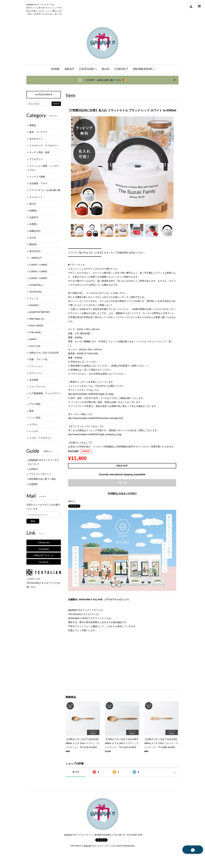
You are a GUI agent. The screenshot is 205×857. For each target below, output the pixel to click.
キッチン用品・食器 (39, 152)
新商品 (32, 125)
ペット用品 (35, 417)
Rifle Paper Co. (37, 319)
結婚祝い (33, 210)
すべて (75, 772)
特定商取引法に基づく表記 (42, 479)
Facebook (44, 561)
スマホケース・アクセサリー (43, 145)
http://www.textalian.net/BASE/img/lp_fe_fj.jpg (90, 394)
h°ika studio (35, 332)
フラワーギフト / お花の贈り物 (44, 190)
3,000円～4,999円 (38, 271)
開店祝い (33, 244)
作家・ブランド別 (38, 359)
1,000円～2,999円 (38, 264)
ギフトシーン (36, 373)
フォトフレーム (37, 386)
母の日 (32, 203)
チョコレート (36, 197)
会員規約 (33, 484)
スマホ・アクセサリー (40, 438)
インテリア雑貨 (37, 176)
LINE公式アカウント (43, 555)
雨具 (31, 411)
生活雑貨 (33, 380)
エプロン (33, 424)
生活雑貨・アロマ (38, 183)
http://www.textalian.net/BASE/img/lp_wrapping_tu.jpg (94, 434)
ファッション (36, 366)
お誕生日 (33, 217)
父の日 (32, 237)
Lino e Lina (34, 346)
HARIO (32, 339)
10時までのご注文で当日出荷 (44, 352)
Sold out (122, 482)
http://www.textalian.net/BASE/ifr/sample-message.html (95, 418)
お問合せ (33, 469)
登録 (33, 521)
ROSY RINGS (36, 325)
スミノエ (33, 298)
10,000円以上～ (37, 285)
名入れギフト (36, 139)
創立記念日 (35, 251)
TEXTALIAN (35, 291)
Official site (43, 542)
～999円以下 (35, 258)
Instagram (44, 548)
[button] (88, 69)
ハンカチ (33, 431)
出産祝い (33, 224)
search (56, 103)
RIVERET (34, 305)
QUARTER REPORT (39, 312)
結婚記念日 (35, 231)
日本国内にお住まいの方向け (122, 493)
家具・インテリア (38, 132)
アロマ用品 (35, 404)
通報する (71, 501)
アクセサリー (36, 159)
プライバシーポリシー (40, 474)
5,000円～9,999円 (38, 278)
